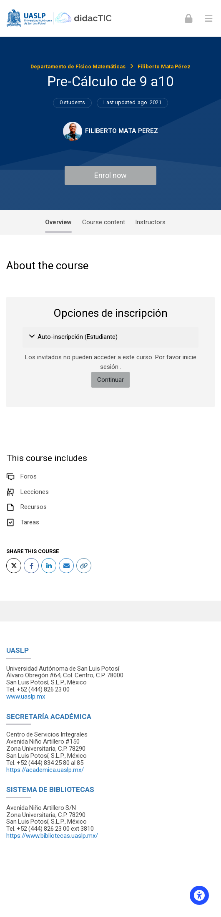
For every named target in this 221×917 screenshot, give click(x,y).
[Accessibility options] (199, 895)
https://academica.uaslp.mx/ (45, 770)
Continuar (110, 379)
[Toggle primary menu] (208, 18)
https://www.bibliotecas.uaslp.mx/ (52, 835)
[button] (32, 337)
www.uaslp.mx (25, 696)
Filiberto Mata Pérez (164, 66)
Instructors (150, 222)
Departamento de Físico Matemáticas (78, 66)
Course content (103, 222)
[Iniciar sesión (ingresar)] (188, 18)
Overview (58, 222)
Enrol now (110, 175)
